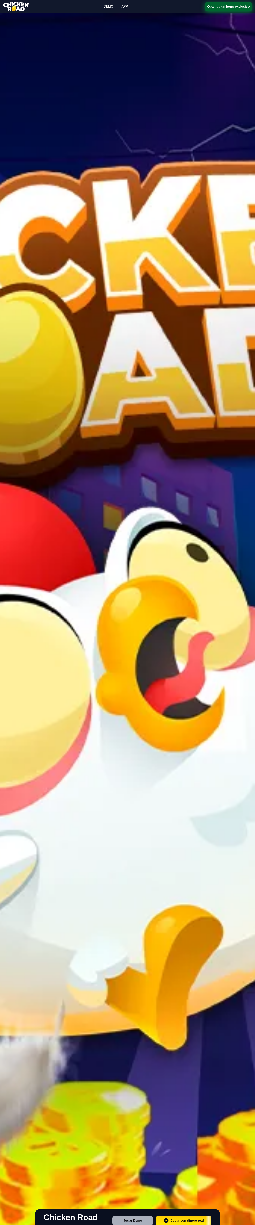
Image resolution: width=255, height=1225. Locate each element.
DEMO (109, 6)
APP (125, 6)
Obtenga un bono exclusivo (228, 6)
